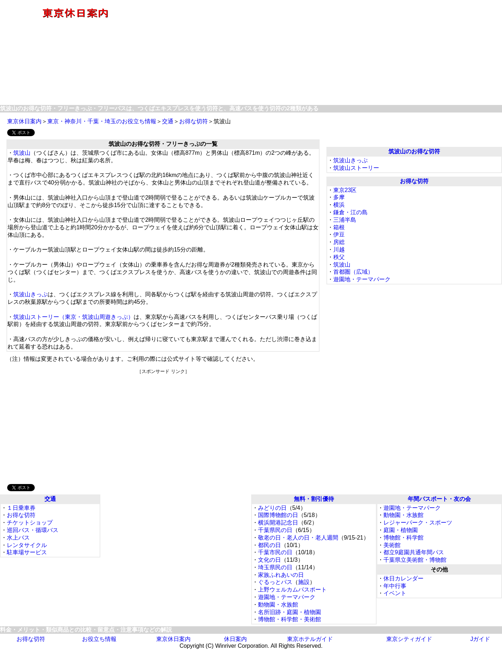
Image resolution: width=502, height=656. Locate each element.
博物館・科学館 (403, 538)
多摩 (339, 197)
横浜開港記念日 (278, 522)
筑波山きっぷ (30, 294)
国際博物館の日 (278, 515)
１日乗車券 (21, 508)
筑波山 (21, 153)
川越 (339, 249)
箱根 (339, 227)
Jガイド (480, 639)
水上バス (18, 538)
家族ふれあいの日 (281, 575)
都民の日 (269, 545)
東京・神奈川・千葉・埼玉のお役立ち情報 (101, 121)
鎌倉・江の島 (350, 212)
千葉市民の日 (275, 552)
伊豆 (339, 234)
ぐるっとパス (275, 582)
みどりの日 (272, 508)
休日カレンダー (403, 578)
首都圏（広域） (353, 272)
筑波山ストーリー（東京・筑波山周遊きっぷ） (73, 317)
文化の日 (269, 560)
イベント (394, 593)
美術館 (392, 545)
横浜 (339, 205)
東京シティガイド (409, 639)
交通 (167, 121)
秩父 (339, 257)
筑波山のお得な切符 (414, 151)
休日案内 (235, 639)
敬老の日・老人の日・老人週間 (298, 538)
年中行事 (394, 586)
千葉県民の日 (275, 530)
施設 (304, 582)
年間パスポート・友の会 (439, 499)
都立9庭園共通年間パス (413, 552)
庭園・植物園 (400, 530)
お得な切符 (193, 121)
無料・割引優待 (314, 499)
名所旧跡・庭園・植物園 (289, 612)
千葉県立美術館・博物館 (414, 560)
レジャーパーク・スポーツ (417, 522)
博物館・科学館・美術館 (289, 619)
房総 (339, 242)
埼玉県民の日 (275, 567)
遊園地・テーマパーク (362, 279)
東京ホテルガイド (310, 639)
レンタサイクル (27, 545)
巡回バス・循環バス (32, 530)
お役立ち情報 (99, 639)
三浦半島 (344, 220)
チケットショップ (30, 522)
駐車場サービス (27, 552)
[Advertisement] (326, 53)
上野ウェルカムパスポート (292, 589)
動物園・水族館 (278, 605)
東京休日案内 (24, 121)
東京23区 (345, 190)
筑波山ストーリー (356, 168)
